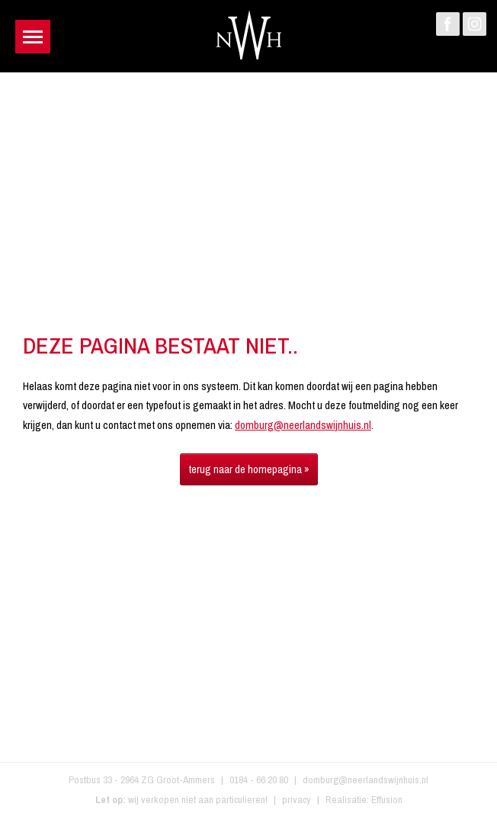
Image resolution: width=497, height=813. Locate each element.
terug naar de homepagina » (248, 469)
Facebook (448, 24)
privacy (296, 799)
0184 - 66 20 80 (258, 779)
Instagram (474, 24)
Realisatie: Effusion (363, 799)
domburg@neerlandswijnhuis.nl (303, 425)
